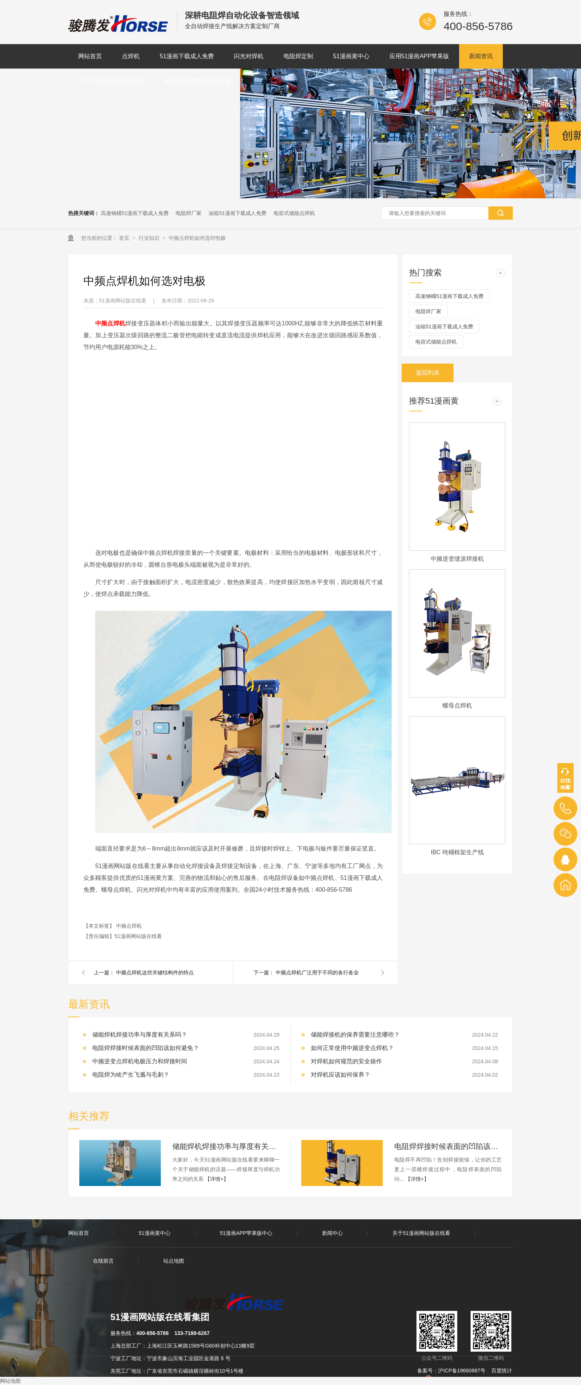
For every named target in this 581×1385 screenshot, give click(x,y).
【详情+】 (217, 1179)
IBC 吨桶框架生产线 (457, 852)
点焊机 (131, 56)
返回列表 (427, 373)
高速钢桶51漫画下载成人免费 (135, 213)
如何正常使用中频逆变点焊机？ (352, 1048)
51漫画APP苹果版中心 (246, 1233)
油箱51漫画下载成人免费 (237, 213)
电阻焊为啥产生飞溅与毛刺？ (130, 1074)
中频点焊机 (129, 926)
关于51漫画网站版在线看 (111, 80)
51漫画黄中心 (351, 56)
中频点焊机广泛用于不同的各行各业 (317, 972)
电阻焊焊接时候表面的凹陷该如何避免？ (448, 1146)
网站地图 (10, 1381)
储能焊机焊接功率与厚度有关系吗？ (139, 1034)
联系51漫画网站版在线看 (197, 80)
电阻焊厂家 (189, 213)
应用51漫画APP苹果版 (419, 56)
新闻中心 (332, 1233)
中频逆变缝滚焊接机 (457, 559)
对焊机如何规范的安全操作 (346, 1061)
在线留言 (103, 1261)
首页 (125, 238)
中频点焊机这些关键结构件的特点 (155, 972)
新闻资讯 (481, 56)
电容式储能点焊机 (294, 213)
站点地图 (173, 1261)
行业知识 (150, 238)
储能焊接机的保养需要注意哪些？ (355, 1034)
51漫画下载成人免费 (187, 56)
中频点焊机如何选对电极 (197, 238)
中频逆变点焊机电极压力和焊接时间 (139, 1061)
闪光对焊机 (248, 56)
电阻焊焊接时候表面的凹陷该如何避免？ (145, 1048)
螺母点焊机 (457, 705)
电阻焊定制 (298, 56)
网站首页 (90, 56)
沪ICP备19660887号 (461, 1371)
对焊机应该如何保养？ (340, 1074)
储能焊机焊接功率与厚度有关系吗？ (226, 1146)
